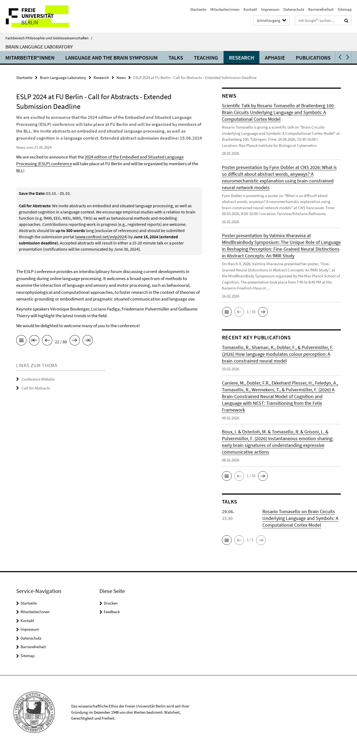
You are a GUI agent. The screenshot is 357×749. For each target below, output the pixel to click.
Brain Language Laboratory (39, 46)
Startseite (198, 9)
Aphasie (275, 57)
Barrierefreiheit (321, 9)
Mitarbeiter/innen (224, 9)
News (121, 77)
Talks (176, 57)
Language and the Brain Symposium (111, 57)
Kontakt (250, 9)
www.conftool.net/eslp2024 (101, 236)
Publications (313, 57)
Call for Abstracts (36, 387)
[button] (339, 57)
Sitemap (345, 9)
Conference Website (38, 379)
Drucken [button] (111, 603)
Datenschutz (293, 9)
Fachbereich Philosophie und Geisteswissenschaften (48, 38)
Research (241, 57)
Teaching (206, 57)
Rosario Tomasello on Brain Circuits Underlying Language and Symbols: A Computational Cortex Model (300, 518)
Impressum (270, 9)
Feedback (112, 611)
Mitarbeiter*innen (29, 57)
